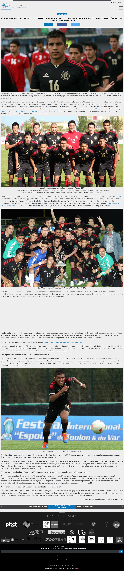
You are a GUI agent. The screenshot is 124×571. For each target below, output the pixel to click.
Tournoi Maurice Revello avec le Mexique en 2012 (63, 342)
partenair (75, 568)
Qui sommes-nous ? (68, 565)
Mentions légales (55, 565)
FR (113, 2)
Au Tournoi (117, 196)
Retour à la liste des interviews (62, 507)
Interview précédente (38, 507)
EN (120, 2)
